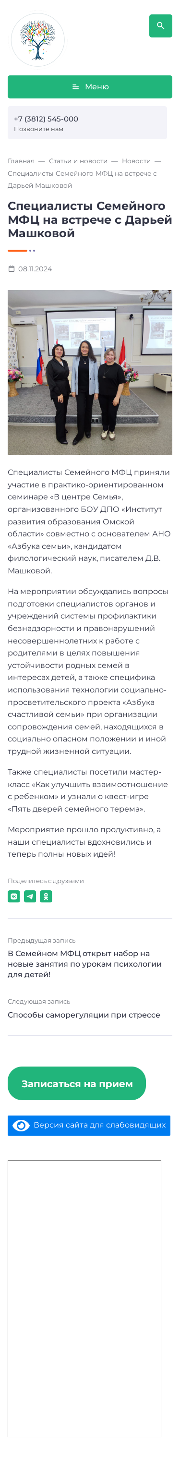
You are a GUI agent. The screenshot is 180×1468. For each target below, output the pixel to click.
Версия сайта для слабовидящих (89, 1124)
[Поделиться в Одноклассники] (46, 896)
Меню (90, 87)
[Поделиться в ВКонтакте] (14, 896)
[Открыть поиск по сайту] (160, 25)
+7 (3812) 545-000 (46, 118)
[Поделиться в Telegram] (30, 896)
